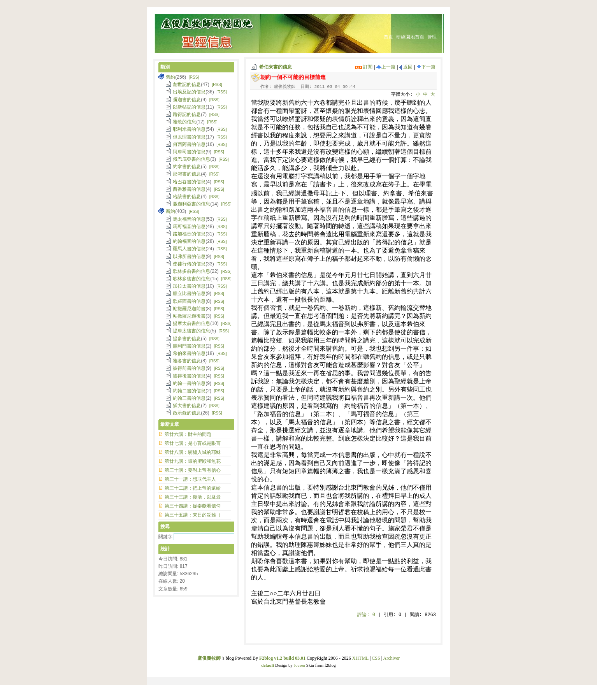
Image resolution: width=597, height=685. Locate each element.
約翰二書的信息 (189, 390)
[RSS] (194, 77)
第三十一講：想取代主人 (190, 479)
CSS (376, 658)
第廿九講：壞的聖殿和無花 (193, 461)
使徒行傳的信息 (189, 264)
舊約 (170, 77)
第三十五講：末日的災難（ (193, 515)
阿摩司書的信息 (189, 152)
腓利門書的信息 (189, 346)
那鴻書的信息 (187, 174)
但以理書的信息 (189, 137)
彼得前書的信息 (189, 368)
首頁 (388, 37)
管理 (432, 37)
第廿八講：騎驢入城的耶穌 (193, 452)
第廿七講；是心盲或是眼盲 (193, 443)
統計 (165, 549)
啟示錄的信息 (187, 413)
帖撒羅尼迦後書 (189, 316)
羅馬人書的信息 (189, 248)
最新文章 (169, 424)
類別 (165, 67)
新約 (170, 211)
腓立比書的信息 (189, 293)
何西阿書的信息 (189, 144)
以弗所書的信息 (189, 256)
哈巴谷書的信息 (189, 181)
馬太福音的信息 (189, 219)
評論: (366, 615)
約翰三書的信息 (189, 398)
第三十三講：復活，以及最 (193, 497)
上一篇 (385, 67)
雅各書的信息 (187, 361)
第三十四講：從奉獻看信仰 (193, 506)
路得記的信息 (187, 114)
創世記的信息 (187, 84)
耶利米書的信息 (189, 129)
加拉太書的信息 (189, 286)
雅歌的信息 (184, 122)
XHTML (360, 658)
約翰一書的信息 (189, 383)
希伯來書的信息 (275, 67)
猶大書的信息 (187, 405)
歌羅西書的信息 (189, 301)
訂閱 (363, 67)
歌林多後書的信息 (191, 278)
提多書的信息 (187, 338)
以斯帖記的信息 (189, 107)
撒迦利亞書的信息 (191, 204)
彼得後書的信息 (189, 376)
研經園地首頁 (410, 37)
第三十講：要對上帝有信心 (193, 470)
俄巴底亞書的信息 (191, 159)
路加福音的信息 (189, 234)
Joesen (299, 665)
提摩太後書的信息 (191, 331)
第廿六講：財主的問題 (188, 434)
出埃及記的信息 (189, 92)
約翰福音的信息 (189, 241)
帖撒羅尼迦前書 (189, 308)
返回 (406, 67)
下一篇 (425, 67)
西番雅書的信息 (189, 189)
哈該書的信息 (187, 196)
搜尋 (165, 526)
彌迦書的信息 (187, 99)
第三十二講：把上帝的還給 (193, 488)
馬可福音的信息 (189, 226)
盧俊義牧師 (209, 658)
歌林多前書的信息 (191, 271)
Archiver (391, 658)
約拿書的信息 (187, 166)
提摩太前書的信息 (191, 323)
